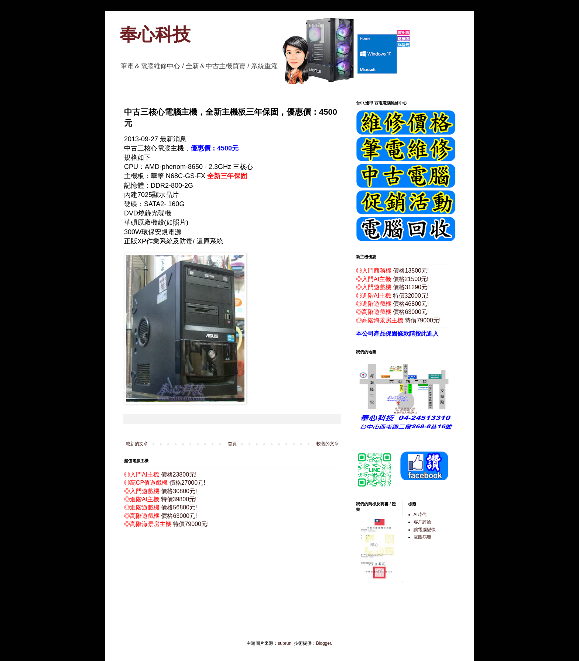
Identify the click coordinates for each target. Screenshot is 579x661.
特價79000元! (191, 524)
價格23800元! (179, 474)
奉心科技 (155, 34)
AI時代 (420, 514)
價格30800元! (179, 491)
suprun (284, 643)
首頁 (232, 443)
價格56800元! (179, 507)
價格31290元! (411, 287)
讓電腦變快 (425, 529)
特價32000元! (411, 296)
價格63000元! (179, 516)
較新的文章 (137, 443)
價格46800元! (411, 304)
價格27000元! (187, 483)
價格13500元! (411, 270)
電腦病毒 (422, 537)
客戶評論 (422, 522)
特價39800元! (179, 499)
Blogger (323, 643)
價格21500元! (411, 279)
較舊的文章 (327, 443)
